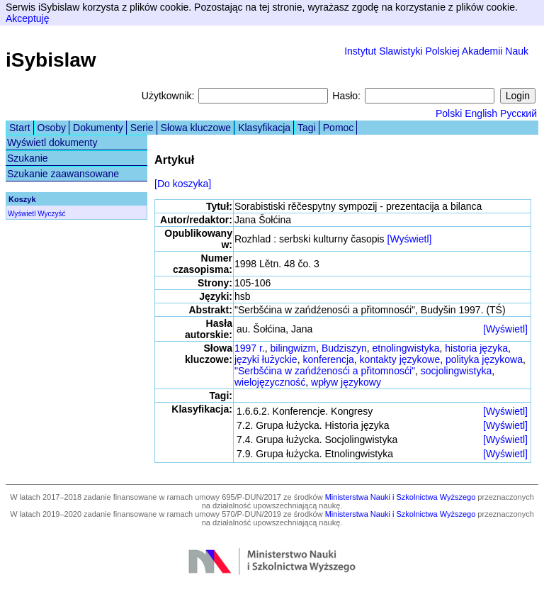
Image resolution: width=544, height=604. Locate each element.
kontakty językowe (400, 359)
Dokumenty (98, 127)
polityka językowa (484, 359)
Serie (142, 127)
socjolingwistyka (456, 370)
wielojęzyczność (269, 382)
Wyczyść (51, 214)
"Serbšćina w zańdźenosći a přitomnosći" (324, 370)
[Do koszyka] (182, 183)
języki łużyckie (266, 359)
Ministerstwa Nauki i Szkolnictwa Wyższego (400, 497)
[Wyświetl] (409, 239)
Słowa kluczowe (196, 127)
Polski (449, 113)
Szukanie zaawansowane (63, 173)
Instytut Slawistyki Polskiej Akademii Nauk (436, 51)
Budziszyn (344, 348)
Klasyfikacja (264, 127)
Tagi (307, 127)
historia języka (476, 348)
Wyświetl (21, 214)
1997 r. (249, 348)
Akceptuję (27, 18)
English (481, 113)
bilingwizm (294, 348)
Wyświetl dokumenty (52, 142)
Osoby (52, 127)
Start (19, 127)
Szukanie (27, 158)
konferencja (327, 359)
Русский (518, 113)
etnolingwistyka (406, 348)
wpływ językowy (346, 382)
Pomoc (338, 127)
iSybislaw (51, 60)
